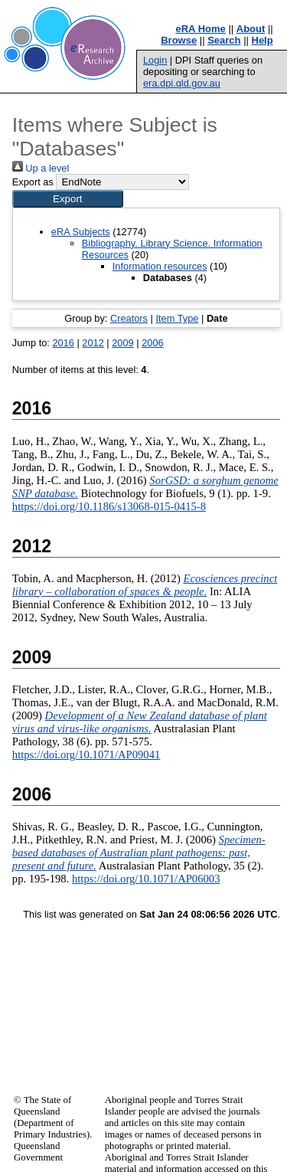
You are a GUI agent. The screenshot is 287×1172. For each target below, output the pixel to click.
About (251, 28)
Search (223, 40)
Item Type (176, 318)
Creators (129, 318)
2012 (92, 343)
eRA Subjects (80, 231)
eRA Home (201, 28)
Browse (179, 40)
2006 (152, 343)
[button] (67, 199)
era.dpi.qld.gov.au (181, 83)
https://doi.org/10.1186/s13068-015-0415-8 (109, 506)
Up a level (40, 168)
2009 (122, 343)
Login (155, 60)
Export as (33, 182)
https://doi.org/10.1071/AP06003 (146, 878)
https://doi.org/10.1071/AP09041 (86, 754)
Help (262, 40)
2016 (62, 343)
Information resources (160, 266)
